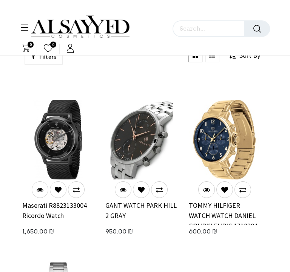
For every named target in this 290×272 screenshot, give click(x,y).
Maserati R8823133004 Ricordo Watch (54, 210)
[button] (58, 189)
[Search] (257, 28)
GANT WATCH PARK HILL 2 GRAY (141, 210)
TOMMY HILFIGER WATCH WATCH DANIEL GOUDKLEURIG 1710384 (223, 213)
